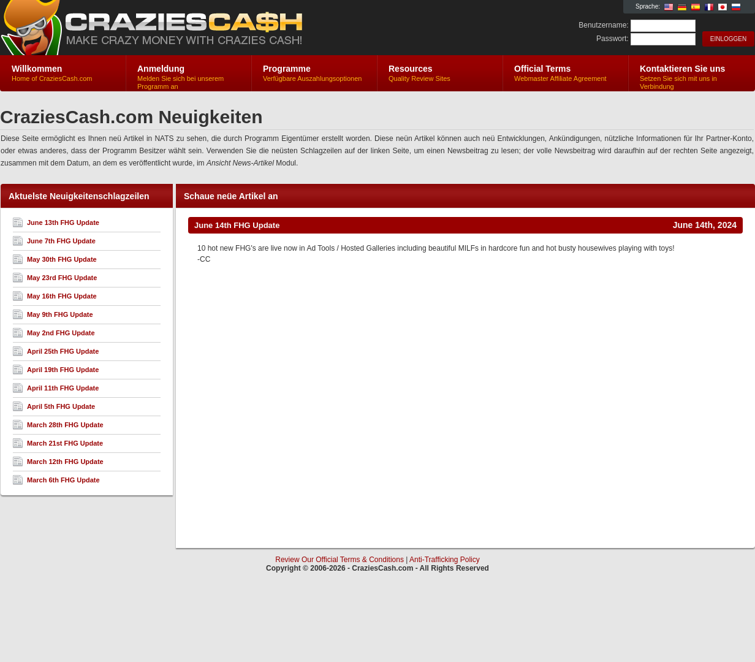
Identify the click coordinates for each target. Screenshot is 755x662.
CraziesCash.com (146, 28)
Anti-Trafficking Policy (444, 559)
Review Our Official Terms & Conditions (339, 559)
